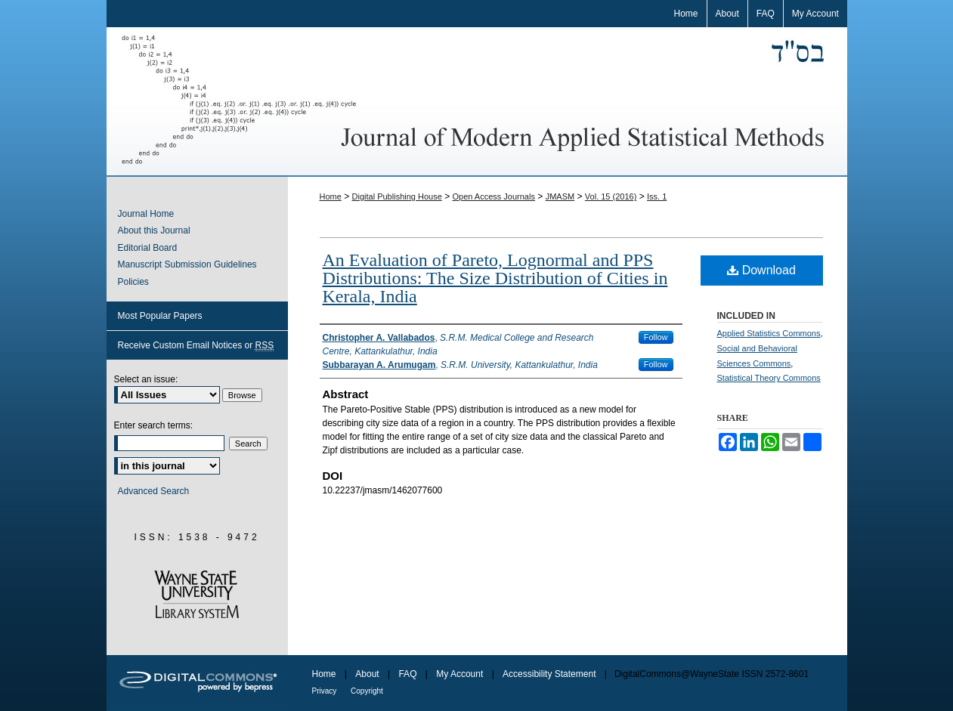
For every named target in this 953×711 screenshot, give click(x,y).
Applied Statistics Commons (769, 333)
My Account (460, 674)
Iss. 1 (657, 196)
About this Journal (154, 230)
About (368, 674)
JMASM (560, 196)
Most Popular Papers (160, 316)
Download (761, 270)
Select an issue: (146, 379)
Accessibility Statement (551, 674)
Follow (656, 337)
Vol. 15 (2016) (611, 196)
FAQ (408, 674)
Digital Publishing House (397, 196)
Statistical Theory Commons (769, 377)
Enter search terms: (153, 425)
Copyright (367, 691)
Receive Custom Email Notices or (196, 345)
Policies (133, 282)
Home (331, 196)
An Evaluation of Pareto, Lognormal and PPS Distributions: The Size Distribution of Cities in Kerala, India (495, 278)
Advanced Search (154, 491)
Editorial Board (148, 248)
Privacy (325, 691)
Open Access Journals (493, 196)
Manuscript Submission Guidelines (187, 264)
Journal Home (146, 214)
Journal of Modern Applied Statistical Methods (477, 102)
